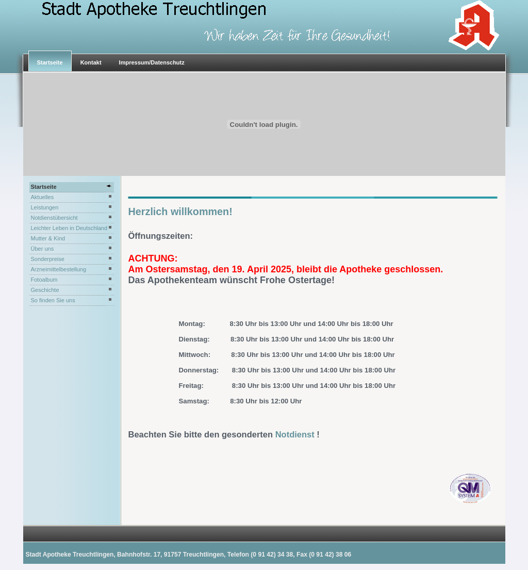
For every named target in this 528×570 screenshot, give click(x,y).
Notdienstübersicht (54, 218)
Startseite (50, 62)
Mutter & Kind (48, 238)
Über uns (42, 249)
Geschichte (45, 290)
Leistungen (45, 207)
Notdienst (296, 434)
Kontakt (91, 62)
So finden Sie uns (53, 300)
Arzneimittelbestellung (59, 269)
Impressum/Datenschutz (152, 62)
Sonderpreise (47, 259)
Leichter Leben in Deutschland (69, 228)
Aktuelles (42, 197)
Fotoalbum (44, 279)
